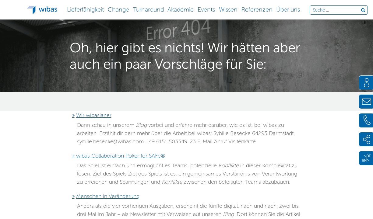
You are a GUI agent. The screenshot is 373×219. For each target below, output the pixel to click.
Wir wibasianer (93, 115)
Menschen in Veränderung (107, 196)
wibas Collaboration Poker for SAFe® (120, 155)
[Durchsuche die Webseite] (336, 10)
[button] (85, 9)
